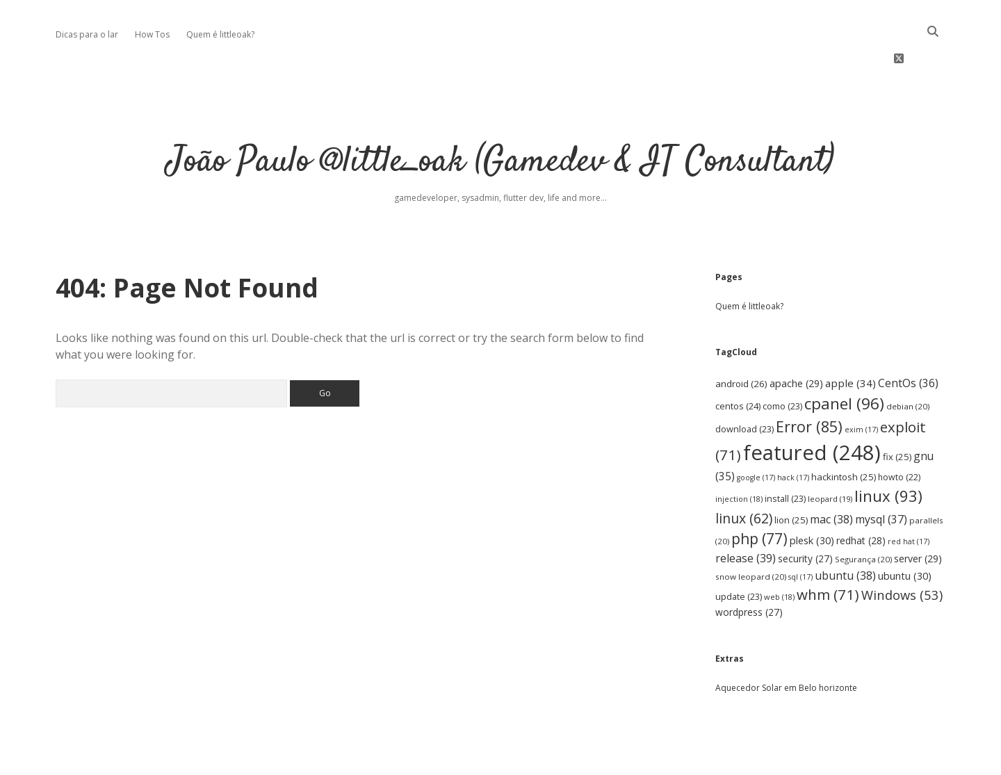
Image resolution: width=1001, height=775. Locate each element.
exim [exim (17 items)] (861, 385)
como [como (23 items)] (782, 362)
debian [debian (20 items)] (907, 362)
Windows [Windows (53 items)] (902, 550)
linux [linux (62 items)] (743, 473)
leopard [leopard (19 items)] (830, 454)
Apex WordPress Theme (458, 759)
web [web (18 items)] (779, 552)
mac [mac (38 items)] (831, 474)
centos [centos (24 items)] (737, 361)
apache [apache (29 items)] (796, 338)
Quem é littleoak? (220, 34)
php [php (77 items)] (759, 494)
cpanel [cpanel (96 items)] (844, 359)
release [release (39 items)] (745, 514)
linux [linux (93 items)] (888, 451)
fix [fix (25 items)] (897, 412)
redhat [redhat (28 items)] (861, 496)
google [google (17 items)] (756, 433)
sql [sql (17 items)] (800, 532)
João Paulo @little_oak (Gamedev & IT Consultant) (500, 117)
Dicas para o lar (87, 34)
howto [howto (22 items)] (899, 433)
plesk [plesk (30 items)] (812, 496)
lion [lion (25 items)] (791, 475)
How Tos (152, 34)
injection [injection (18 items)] (739, 454)
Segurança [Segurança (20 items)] (863, 515)
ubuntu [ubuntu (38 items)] (845, 531)
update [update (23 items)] (738, 552)
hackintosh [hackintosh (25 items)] (843, 432)
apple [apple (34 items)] (850, 338)
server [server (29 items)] (918, 514)
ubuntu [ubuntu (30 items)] (904, 531)
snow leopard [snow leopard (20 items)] (750, 532)
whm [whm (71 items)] (828, 550)
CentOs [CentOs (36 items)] (908, 338)
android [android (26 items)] (741, 339)
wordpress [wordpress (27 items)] (749, 567)
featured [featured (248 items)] (812, 408)
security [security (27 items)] (805, 514)
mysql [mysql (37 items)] (881, 474)
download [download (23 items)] (744, 385)
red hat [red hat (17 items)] (908, 497)
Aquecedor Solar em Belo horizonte (786, 643)
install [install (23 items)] (785, 454)
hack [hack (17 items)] (793, 433)
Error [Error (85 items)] (809, 382)
